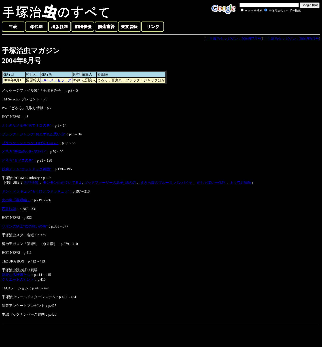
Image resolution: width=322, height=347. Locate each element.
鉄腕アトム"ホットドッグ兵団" (26, 169)
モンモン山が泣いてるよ (62, 182)
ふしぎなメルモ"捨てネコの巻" (26, 125)
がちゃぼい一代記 (211, 182)
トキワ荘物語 (240, 182)
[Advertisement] (265, 23)
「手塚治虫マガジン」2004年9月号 (291, 39)
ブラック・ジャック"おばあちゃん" (30, 143)
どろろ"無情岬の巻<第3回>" (24, 152)
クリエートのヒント (18, 279)
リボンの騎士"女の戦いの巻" (25, 226)
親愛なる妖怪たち (16, 275)
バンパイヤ (183, 182)
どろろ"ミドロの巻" (17, 160)
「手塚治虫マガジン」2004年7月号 (233, 39)
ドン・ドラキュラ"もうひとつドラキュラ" (35, 191)
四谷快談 (31, 182)
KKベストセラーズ (56, 80)
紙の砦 (130, 182)
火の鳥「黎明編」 (16, 200)
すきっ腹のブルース (156, 182)
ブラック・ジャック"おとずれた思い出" (34, 134)
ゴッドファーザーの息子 (103, 182)
